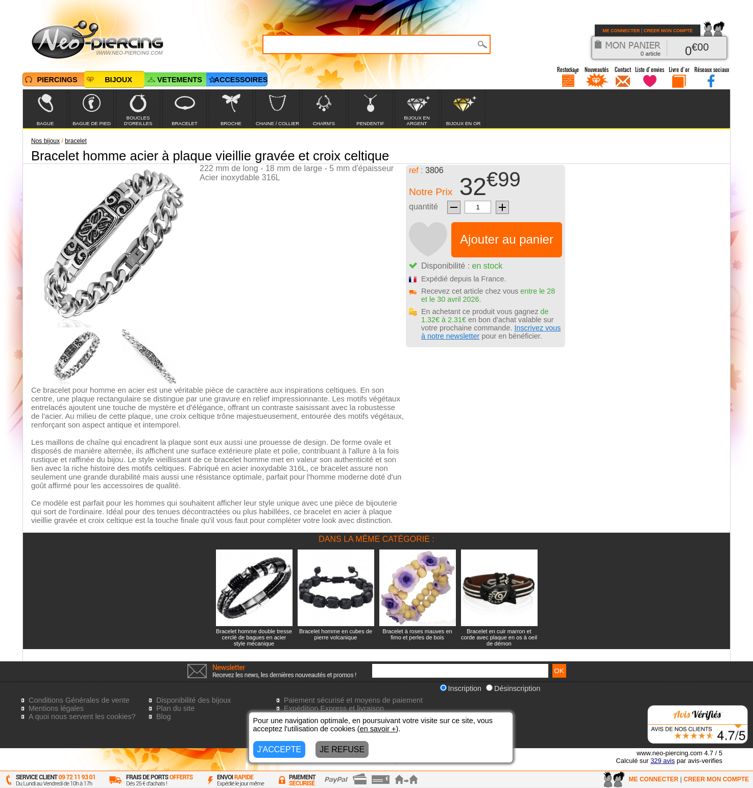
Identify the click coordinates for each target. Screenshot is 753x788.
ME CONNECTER (621, 30)
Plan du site (175, 708)
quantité (423, 206)
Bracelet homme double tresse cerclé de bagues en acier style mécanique (254, 637)
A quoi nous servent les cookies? (82, 716)
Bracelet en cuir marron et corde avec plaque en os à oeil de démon (499, 637)
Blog (163, 716)
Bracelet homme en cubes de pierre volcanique (335, 634)
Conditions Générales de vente (79, 700)
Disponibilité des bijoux (193, 700)
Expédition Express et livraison (334, 708)
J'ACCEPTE (279, 749)
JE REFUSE (342, 749)
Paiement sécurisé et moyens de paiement (353, 700)
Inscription (461, 688)
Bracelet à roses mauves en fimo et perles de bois (417, 634)
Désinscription (513, 688)
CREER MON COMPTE (668, 30)
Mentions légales (56, 708)
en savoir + (378, 729)
